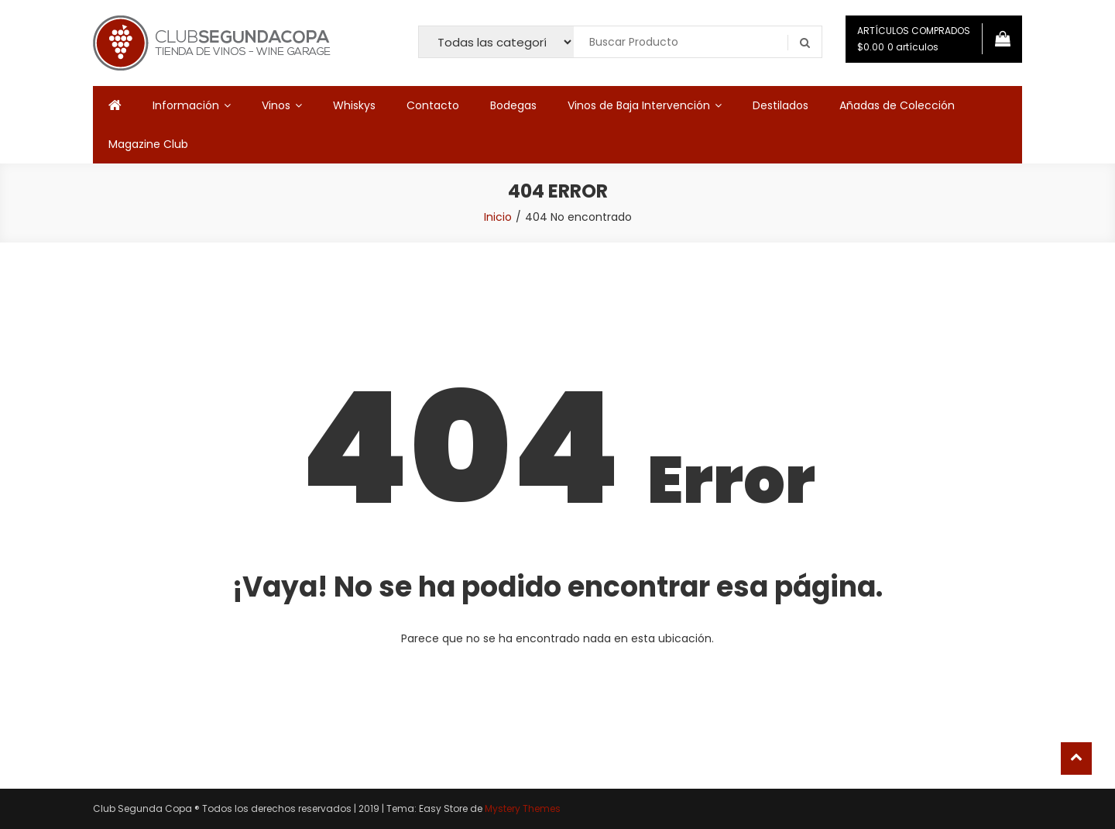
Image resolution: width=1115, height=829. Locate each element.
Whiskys (354, 105)
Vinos (276, 105)
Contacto (433, 105)
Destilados (780, 105)
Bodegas (513, 105)
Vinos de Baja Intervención (639, 105)
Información (186, 105)
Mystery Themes (523, 808)
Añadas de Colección (897, 105)
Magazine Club (148, 144)
